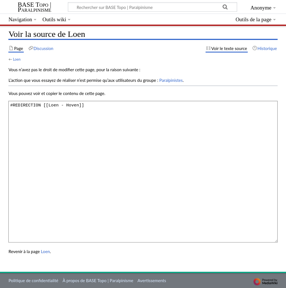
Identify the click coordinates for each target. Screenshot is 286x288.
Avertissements (151, 280)
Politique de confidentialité (33, 280)
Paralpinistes (171, 80)
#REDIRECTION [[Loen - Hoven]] (142, 171)
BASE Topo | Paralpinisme (34, 7)
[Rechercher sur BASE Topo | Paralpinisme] (152, 7)
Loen (16, 59)
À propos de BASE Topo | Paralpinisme (98, 280)
